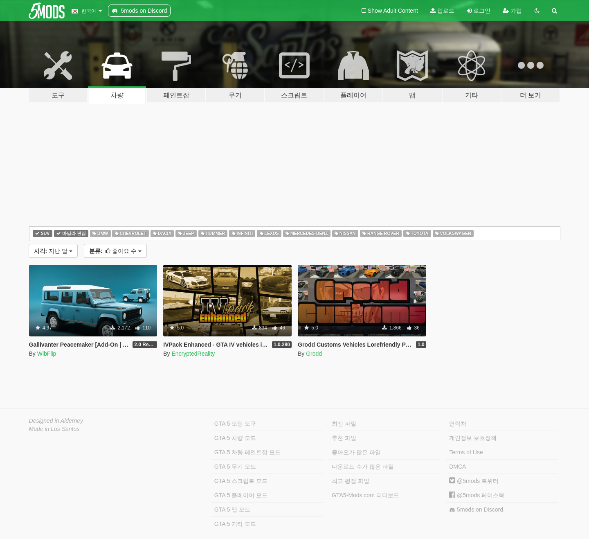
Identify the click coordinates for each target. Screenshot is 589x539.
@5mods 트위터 (474, 481)
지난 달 (53, 251)
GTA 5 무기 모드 (235, 466)
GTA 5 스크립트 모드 (241, 481)
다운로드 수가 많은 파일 (363, 466)
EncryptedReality (193, 353)
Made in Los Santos (54, 429)
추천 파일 (344, 438)
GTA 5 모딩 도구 (235, 423)
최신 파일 (344, 423)
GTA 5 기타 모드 (235, 524)
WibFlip (46, 353)
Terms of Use (466, 452)
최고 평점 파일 (350, 481)
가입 (512, 10)
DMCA (457, 466)
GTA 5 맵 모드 (232, 509)
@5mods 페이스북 (476, 495)
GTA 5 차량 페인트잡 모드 (247, 452)
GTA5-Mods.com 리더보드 (365, 495)
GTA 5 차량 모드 (235, 438)
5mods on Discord (476, 509)
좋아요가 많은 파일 (356, 452)
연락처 (457, 423)
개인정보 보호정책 (473, 438)
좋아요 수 (115, 251)
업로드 (442, 10)
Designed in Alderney (56, 420)
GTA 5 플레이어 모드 (241, 495)
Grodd (314, 353)
